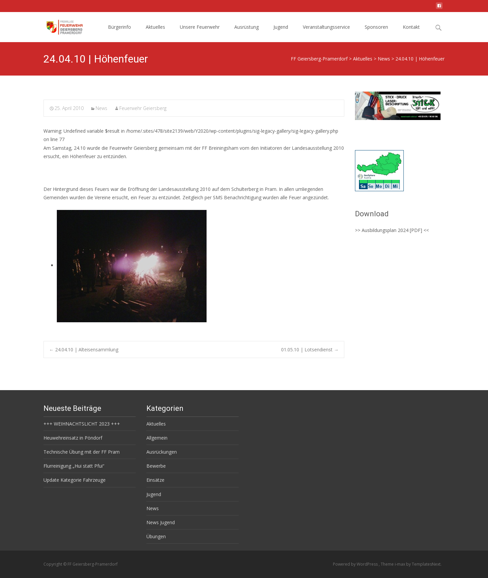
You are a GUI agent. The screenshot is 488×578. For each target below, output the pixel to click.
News (101, 108)
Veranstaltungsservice (326, 27)
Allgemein (156, 438)
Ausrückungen (161, 452)
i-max (400, 564)
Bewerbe (156, 466)
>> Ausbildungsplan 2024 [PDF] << (392, 230)
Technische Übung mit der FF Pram (81, 452)
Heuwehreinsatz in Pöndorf (72, 438)
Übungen (156, 536)
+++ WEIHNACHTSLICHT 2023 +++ (81, 424)
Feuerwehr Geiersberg (142, 108)
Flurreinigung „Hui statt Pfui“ (73, 466)
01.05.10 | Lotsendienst (310, 349)
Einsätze (155, 480)
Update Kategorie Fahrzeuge (74, 480)
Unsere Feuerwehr (200, 27)
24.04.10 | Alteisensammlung (83, 349)
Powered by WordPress (356, 564)
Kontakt (411, 27)
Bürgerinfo (119, 27)
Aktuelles (155, 27)
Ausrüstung (246, 27)
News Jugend (160, 522)
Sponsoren (376, 27)
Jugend (280, 27)
